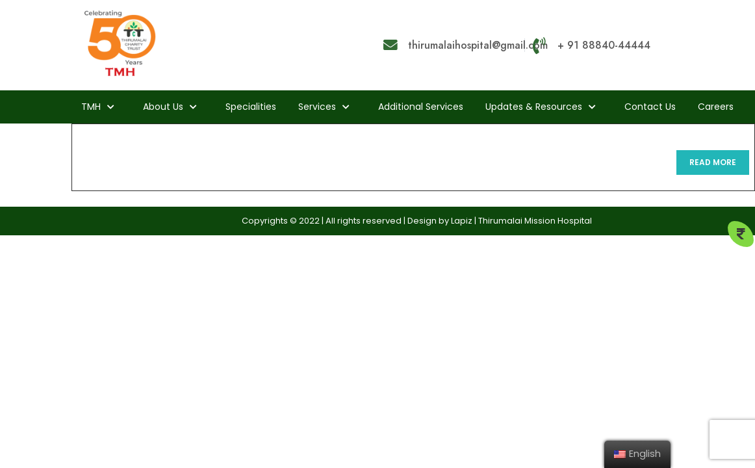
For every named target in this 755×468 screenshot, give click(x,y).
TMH (91, 106)
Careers (716, 106)
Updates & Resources (533, 106)
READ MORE (719, 165)
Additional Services (420, 106)
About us (163, 106)
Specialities (250, 106)
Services (317, 106)
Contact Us (650, 106)
